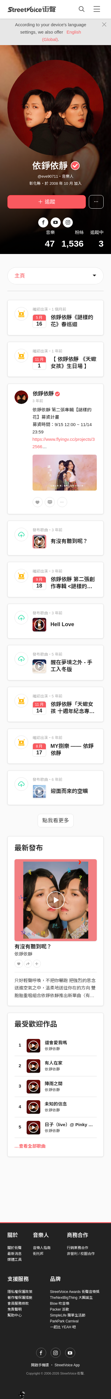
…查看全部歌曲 (30, 1146)
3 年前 (38, 401)
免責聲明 (14, 1309)
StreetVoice (31, 9)
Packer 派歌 (59, 1309)
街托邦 (38, 1254)
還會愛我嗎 (56, 1042)
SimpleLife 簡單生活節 (67, 1315)
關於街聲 (14, 1248)
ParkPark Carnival (64, 1321)
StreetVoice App (67, 1365)
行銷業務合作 (77, 1248)
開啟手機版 (40, 1365)
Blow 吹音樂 (59, 1303)
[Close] (104, 24)
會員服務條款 (18, 1303)
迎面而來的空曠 (69, 791)
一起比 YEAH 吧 (63, 1327)
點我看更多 (55, 821)
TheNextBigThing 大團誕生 (71, 1298)
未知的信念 (56, 1103)
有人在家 (53, 1062)
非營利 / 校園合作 (81, 1254)
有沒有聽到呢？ (69, 541)
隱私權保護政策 (19, 1292)
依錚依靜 (46, 394)
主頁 (20, 276)
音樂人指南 (42, 1248)
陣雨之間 (53, 1083)
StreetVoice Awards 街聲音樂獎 (74, 1292)
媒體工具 (14, 1260)
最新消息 (14, 1254)
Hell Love (62, 624)
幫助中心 (14, 1315)
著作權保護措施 (19, 1298)
